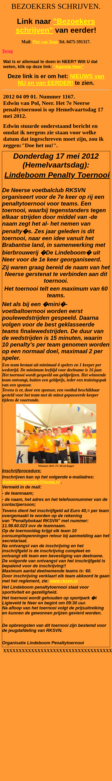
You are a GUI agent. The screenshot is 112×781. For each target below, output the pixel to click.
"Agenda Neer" (68, 66)
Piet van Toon (45, 41)
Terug (7, 51)
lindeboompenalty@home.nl (31, 482)
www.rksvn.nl (64, 581)
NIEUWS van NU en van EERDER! (61, 79)
